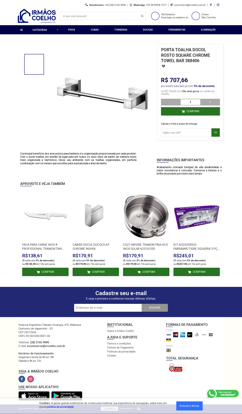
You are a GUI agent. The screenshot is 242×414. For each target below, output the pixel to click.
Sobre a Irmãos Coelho (120, 331)
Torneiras (120, 30)
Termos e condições (119, 343)
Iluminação (208, 30)
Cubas (95, 30)
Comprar (193, 111)
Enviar (154, 307)
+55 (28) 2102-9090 (115, 5)
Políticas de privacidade (121, 351)
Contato (111, 355)
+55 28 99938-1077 (156, 5)
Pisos (71, 30)
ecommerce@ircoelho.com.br (190, 5)
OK (215, 132)
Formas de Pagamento (120, 347)
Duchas (148, 30)
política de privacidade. (60, 406)
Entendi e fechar (189, 405)
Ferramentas (176, 30)
